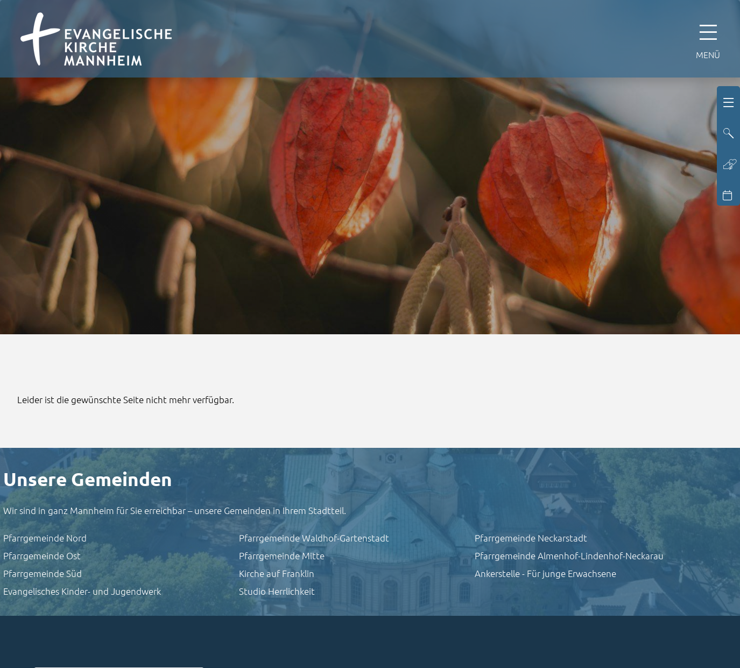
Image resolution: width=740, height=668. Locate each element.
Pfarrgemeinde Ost (42, 555)
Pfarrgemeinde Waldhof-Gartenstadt (314, 538)
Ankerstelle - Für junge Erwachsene (545, 573)
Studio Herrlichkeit (277, 591)
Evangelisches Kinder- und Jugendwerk (82, 591)
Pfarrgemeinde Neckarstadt (531, 538)
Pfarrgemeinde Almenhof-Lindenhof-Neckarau (569, 555)
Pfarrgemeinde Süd (42, 573)
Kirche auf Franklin (276, 573)
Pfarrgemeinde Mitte (282, 555)
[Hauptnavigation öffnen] (708, 39)
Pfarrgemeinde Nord (45, 538)
